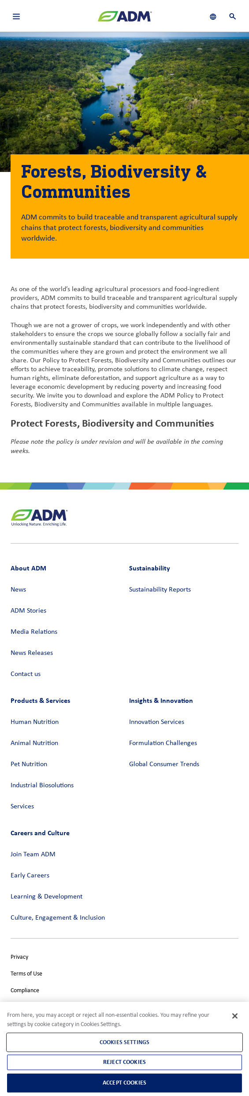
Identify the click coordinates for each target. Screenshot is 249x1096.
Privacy (19, 957)
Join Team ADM (33, 854)
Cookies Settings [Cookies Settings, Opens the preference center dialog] (124, 1042)
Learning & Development (46, 896)
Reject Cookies (124, 1062)
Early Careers (30, 875)
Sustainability (149, 568)
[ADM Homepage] (124, 19)
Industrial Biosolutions (42, 785)
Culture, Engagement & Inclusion (58, 917)
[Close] (235, 1016)
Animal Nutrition (34, 743)
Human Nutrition (35, 722)
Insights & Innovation (161, 700)
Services (22, 806)
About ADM (28, 568)
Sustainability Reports (160, 589)
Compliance (25, 990)
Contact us (26, 674)
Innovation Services (156, 722)
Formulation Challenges (163, 743)
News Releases (32, 653)
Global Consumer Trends (164, 764)
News (18, 589)
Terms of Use (26, 974)
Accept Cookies (124, 1082)
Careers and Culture (40, 833)
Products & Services (40, 700)
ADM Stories (28, 610)
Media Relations (34, 632)
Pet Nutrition (29, 764)
